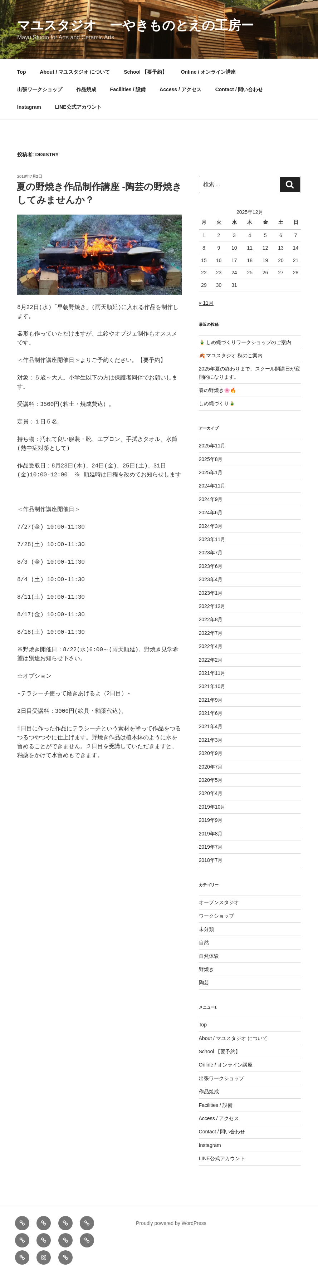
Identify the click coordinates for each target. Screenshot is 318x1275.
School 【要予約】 (145, 72)
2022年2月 (211, 660)
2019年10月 (212, 807)
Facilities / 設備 (128, 89)
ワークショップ (216, 916)
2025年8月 (211, 459)
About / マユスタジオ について (75, 72)
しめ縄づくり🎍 (217, 403)
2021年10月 (212, 686)
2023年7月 (211, 552)
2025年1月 (211, 472)
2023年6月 (211, 566)
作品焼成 (86, 89)
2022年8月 (211, 619)
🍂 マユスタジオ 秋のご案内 (231, 355)
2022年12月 (212, 606)
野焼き (206, 969)
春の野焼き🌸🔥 (217, 390)
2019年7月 (211, 847)
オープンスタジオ (219, 902)
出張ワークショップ (39, 89)
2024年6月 (211, 512)
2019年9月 (211, 820)
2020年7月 (211, 767)
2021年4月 (211, 726)
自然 (204, 942)
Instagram (29, 107)
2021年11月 (212, 673)
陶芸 (204, 982)
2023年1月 (211, 593)
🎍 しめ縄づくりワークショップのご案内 (245, 342)
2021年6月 (211, 713)
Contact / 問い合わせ (239, 89)
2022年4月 (211, 646)
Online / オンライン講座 (208, 72)
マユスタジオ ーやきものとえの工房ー (135, 25)
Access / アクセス (180, 89)
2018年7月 (211, 860)
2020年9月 (211, 753)
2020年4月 (211, 793)
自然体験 (209, 956)
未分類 (206, 929)
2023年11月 (212, 539)
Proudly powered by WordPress (171, 1223)
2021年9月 (211, 700)
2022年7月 (211, 633)
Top (21, 72)
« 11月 (206, 303)
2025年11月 (212, 445)
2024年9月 (211, 499)
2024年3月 (211, 526)
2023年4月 (211, 579)
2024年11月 (212, 486)
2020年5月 (211, 780)
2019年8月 (211, 834)
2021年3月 (211, 740)
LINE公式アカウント (78, 107)
